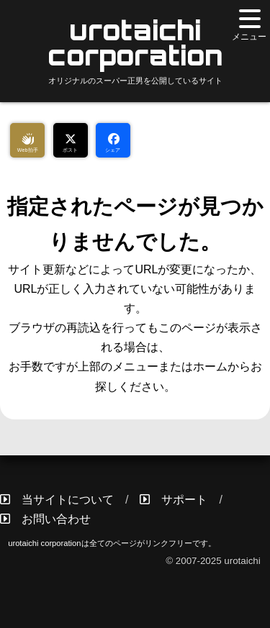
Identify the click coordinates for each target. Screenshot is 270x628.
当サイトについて (68, 499)
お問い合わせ (56, 519)
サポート (184, 499)
